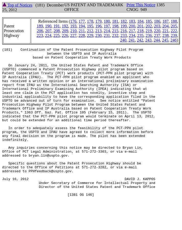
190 (48, 26)
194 (82, 26)
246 (173, 40)
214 (107, 30)
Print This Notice (140, 5)
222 (174, 30)
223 (40, 35)
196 (98, 26)
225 (56, 35)
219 (149, 30)
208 (57, 30)
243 (148, 40)
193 (73, 26)
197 (107, 26)
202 (149, 26)
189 (40, 26)
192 (65, 26)
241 (132, 40)
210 (73, 30)
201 (140, 26)
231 (107, 35)
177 (82, 21)
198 (115, 26)
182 (123, 21)
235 (140, 35)
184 (140, 21)
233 (123, 35)
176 (73, 21)
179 (98, 21)
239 (174, 35)
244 (157, 40)
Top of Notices (17, 5)
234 (132, 35)
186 (157, 21)
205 (174, 26)
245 (165, 40)
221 (165, 30)
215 (115, 30)
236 (149, 35)
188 (174, 21)
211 (82, 30)
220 (157, 30)
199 (123, 26)
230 (98, 35)
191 (56, 26)
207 (48, 30)
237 (157, 35)
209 (65, 30)
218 (140, 30)
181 (115, 21)
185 (149, 21)
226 (65, 35)
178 (90, 21)
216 (123, 30)
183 (132, 21)
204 (165, 26)
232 (115, 35)
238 (165, 35)
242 (140, 40)
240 (123, 40)
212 (90, 30)
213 (98, 30)
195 (90, 26)
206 (40, 30)
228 (82, 35)
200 (132, 26)
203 (157, 26)
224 (48, 35)
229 (90, 35)
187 (165, 21)
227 (73, 35)
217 (132, 30)
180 (107, 21)
